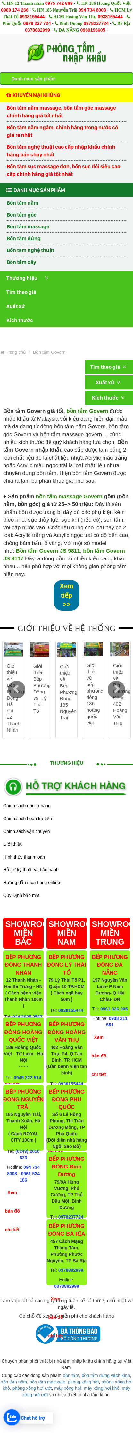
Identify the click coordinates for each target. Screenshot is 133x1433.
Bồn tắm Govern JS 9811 (48, 551)
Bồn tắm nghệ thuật (30, 250)
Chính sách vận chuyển (26, 831)
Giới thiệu (12, 844)
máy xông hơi (67, 1388)
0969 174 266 (15, 9)
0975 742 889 (59, 3)
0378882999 (37, 30)
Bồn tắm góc (22, 214)
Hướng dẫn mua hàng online (31, 882)
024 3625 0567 (27, 1016)
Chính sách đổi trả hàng (27, 805)
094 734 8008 (92, 9)
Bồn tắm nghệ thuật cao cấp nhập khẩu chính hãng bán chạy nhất (61, 151)
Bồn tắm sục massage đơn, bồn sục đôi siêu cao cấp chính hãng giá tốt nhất (63, 170)
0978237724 (96, 23)
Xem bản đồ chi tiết (12, 1211)
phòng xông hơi (83, 1381)
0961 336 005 (114, 1008)
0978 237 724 (37, 23)
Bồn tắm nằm (22, 203)
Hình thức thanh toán (24, 856)
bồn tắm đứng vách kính (106, 1375)
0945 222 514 (27, 1077)
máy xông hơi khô (101, 1388)
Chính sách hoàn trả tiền (27, 818)
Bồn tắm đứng (24, 238)
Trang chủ (13, 352)
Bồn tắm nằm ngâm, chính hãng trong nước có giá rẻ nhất (62, 131)
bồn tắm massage (47, 1381)
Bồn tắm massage (28, 226)
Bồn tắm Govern (49, 352)
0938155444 (32, 16)
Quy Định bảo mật (21, 895)
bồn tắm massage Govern (69, 497)
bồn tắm (71, 1375)
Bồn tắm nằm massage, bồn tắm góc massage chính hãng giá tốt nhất (61, 112)
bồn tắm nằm (14, 1381)
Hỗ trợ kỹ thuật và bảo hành (31, 869)
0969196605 (92, 30)
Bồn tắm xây (21, 262)
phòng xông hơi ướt (32, 1388)
